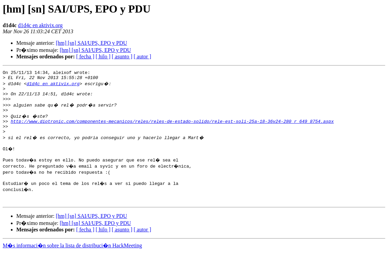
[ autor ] (142, 56)
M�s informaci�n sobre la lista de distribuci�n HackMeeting (72, 260)
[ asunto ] (122, 56)
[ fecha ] (85, 56)
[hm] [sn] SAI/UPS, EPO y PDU (91, 43)
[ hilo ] (103, 56)
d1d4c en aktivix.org (40, 25)
